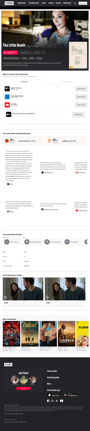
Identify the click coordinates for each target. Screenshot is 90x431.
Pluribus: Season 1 (81, 348)
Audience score (67, 141)
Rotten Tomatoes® (25, 141)
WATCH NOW (81, 89)
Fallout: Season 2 (25, 348)
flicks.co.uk (23, 422)
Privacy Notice (19, 413)
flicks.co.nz (15, 422)
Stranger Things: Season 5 (9, 348)
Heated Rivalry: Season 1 (45, 348)
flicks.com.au (7, 422)
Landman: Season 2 (63, 348)
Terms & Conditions (9, 413)
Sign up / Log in (82, 3)
